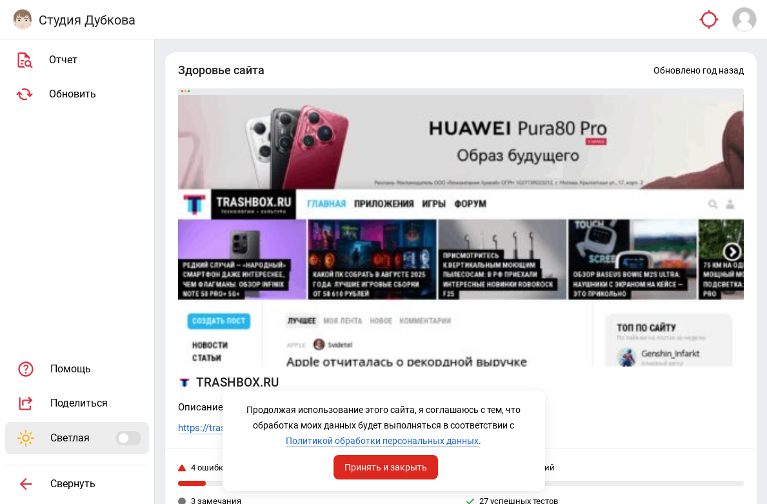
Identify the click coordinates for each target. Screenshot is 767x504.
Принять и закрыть (385, 467)
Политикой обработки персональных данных (382, 441)
